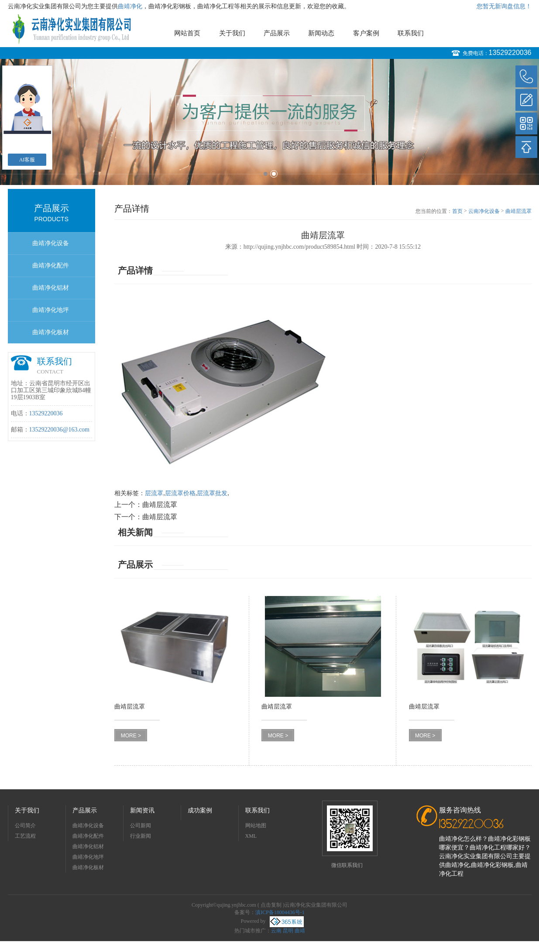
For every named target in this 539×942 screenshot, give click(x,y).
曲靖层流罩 (518, 211)
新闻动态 (321, 33)
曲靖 (300, 931)
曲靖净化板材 (50, 332)
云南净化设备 (484, 211)
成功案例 (200, 810)
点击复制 (271, 905)
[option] (269, 122)
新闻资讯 (142, 810)
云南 (276, 931)
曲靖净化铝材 (50, 287)
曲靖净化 (130, 6)
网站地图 (255, 825)
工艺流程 (25, 836)
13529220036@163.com (59, 429)
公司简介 (25, 825)
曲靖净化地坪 (50, 310)
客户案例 (366, 33)
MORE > (131, 736)
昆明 (288, 931)
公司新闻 (140, 825)
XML (251, 836)
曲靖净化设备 (50, 243)
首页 (457, 211)
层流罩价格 (180, 493)
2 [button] (274, 174)
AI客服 (27, 160)
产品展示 (277, 33)
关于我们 (232, 33)
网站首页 (187, 33)
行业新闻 (140, 836)
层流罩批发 (212, 493)
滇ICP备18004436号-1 (280, 912)
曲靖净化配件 (50, 265)
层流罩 (154, 493)
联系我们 (411, 33)
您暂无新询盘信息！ (504, 6)
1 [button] (266, 174)
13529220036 (510, 52)
